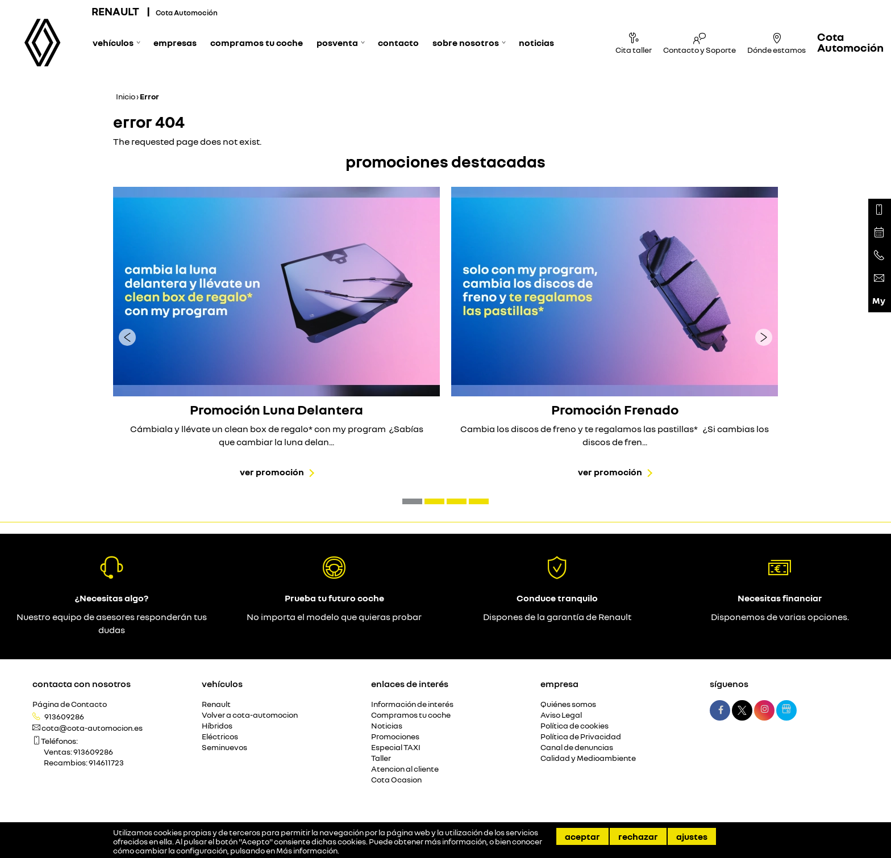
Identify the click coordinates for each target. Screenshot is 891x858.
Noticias (536, 42)
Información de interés (412, 704)
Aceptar (582, 836)
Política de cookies (574, 726)
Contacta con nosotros (81, 683)
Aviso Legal (561, 715)
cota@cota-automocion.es (92, 728)
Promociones (395, 737)
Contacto (398, 42)
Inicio (125, 96)
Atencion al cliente (405, 769)
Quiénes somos (568, 704)
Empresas (175, 42)
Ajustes (691, 836)
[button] (412, 501)
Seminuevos (224, 747)
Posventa (337, 42)
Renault (216, 704)
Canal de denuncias (576, 747)
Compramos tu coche (256, 42)
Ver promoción (272, 472)
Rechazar (638, 836)
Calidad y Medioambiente (588, 758)
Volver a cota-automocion (250, 715)
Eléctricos (220, 737)
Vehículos (113, 42)
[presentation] (127, 337)
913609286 (64, 716)
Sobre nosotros (465, 42)
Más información (307, 850)
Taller (381, 758)
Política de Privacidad (580, 737)
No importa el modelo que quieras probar (334, 616)
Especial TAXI (395, 747)
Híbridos (217, 726)
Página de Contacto (69, 704)
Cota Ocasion (396, 780)
